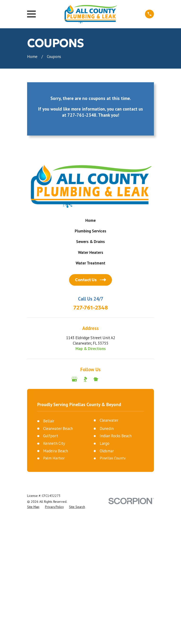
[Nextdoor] (96, 379)
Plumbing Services (90, 231)
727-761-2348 (90, 307)
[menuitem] (33, 507)
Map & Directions (90, 348)
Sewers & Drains (90, 241)
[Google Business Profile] (74, 379)
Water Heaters (90, 252)
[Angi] (106, 379)
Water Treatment (90, 263)
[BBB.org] (85, 379)
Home (90, 220)
